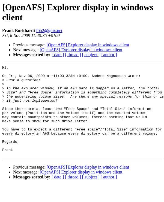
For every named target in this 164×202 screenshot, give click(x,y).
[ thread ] (73, 54)
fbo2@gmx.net (49, 30)
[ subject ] (91, 54)
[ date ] (58, 54)
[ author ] (109, 54)
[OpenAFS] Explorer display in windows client (88, 44)
